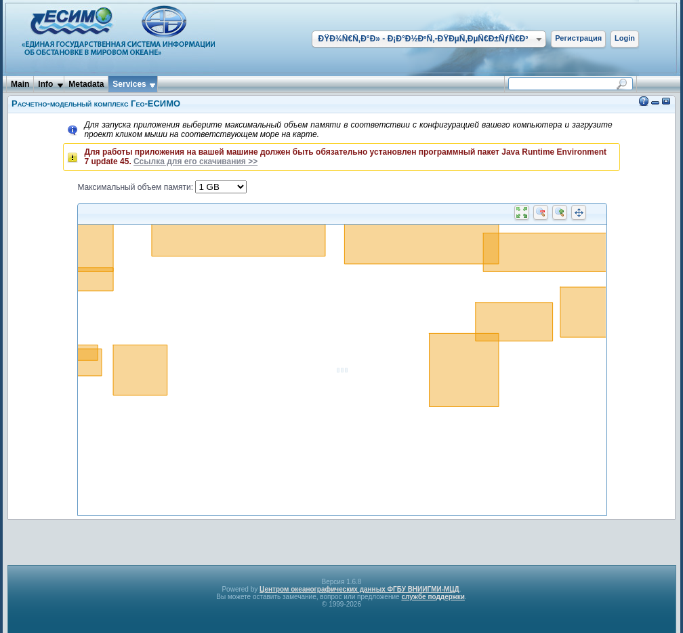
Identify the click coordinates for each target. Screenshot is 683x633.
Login (625, 38)
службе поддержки (433, 596)
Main (20, 84)
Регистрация (578, 38)
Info (45, 84)
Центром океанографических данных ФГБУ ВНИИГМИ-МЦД (359, 589)
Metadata (86, 84)
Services (129, 84)
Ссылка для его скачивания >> (195, 161)
